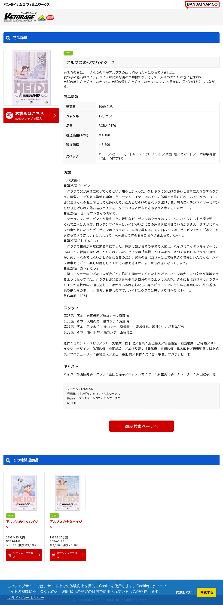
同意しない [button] (184, 592)
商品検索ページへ (141, 426)
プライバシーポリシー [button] (25, 598)
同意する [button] (206, 592)
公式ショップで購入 (29, 115)
